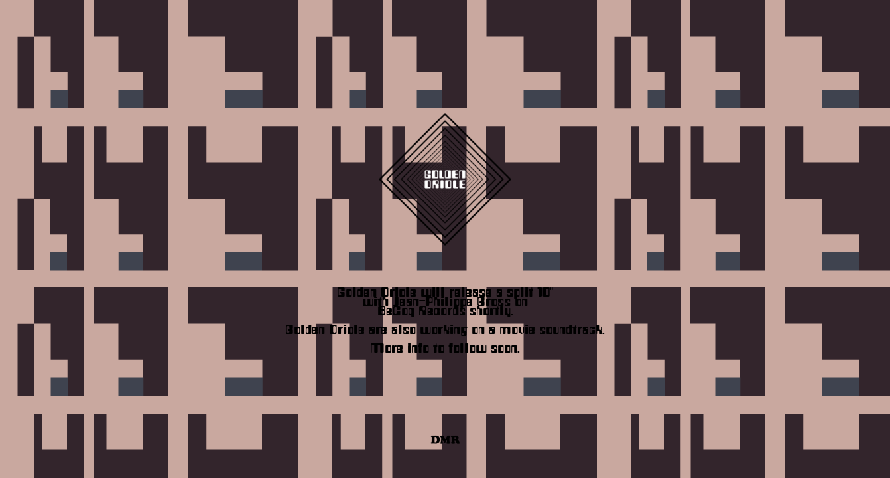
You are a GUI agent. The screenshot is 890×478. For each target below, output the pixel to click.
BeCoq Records (421, 308)
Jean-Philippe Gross (452, 299)
